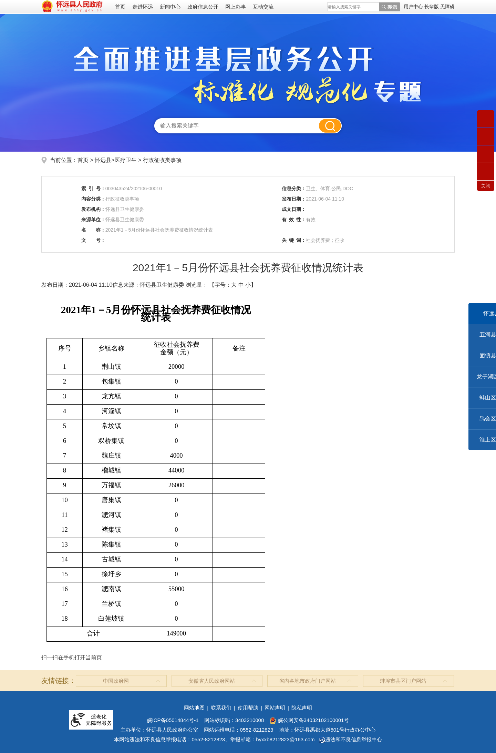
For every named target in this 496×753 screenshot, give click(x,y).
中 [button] (241, 285)
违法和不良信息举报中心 (350, 739)
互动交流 (263, 7)
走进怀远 (142, 7)
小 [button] (248, 285)
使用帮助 (248, 708)
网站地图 (194, 708)
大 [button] (234, 285)
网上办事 (235, 7)
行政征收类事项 (162, 160)
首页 (120, 7)
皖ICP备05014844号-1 (173, 720)
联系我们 (221, 708)
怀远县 (103, 160)
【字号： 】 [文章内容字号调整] (232, 285)
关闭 (485, 186)
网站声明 (275, 708)
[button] (432, 6)
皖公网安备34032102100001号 (309, 720)
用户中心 (413, 6)
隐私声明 (301, 708)
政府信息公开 (202, 7)
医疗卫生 (126, 160)
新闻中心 (170, 7)
